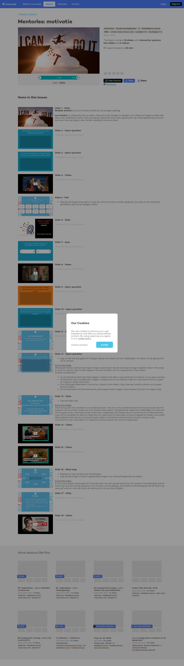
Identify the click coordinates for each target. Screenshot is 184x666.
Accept (104, 345)
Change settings (79, 345)
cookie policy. (84, 338)
